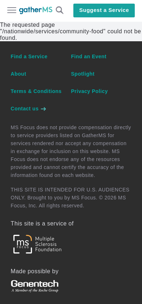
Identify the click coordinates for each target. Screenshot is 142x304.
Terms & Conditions (36, 91)
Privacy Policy (89, 91)
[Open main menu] (11, 10)
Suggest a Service (104, 10)
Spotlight (83, 74)
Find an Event (89, 56)
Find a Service (29, 56)
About (18, 74)
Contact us (29, 108)
